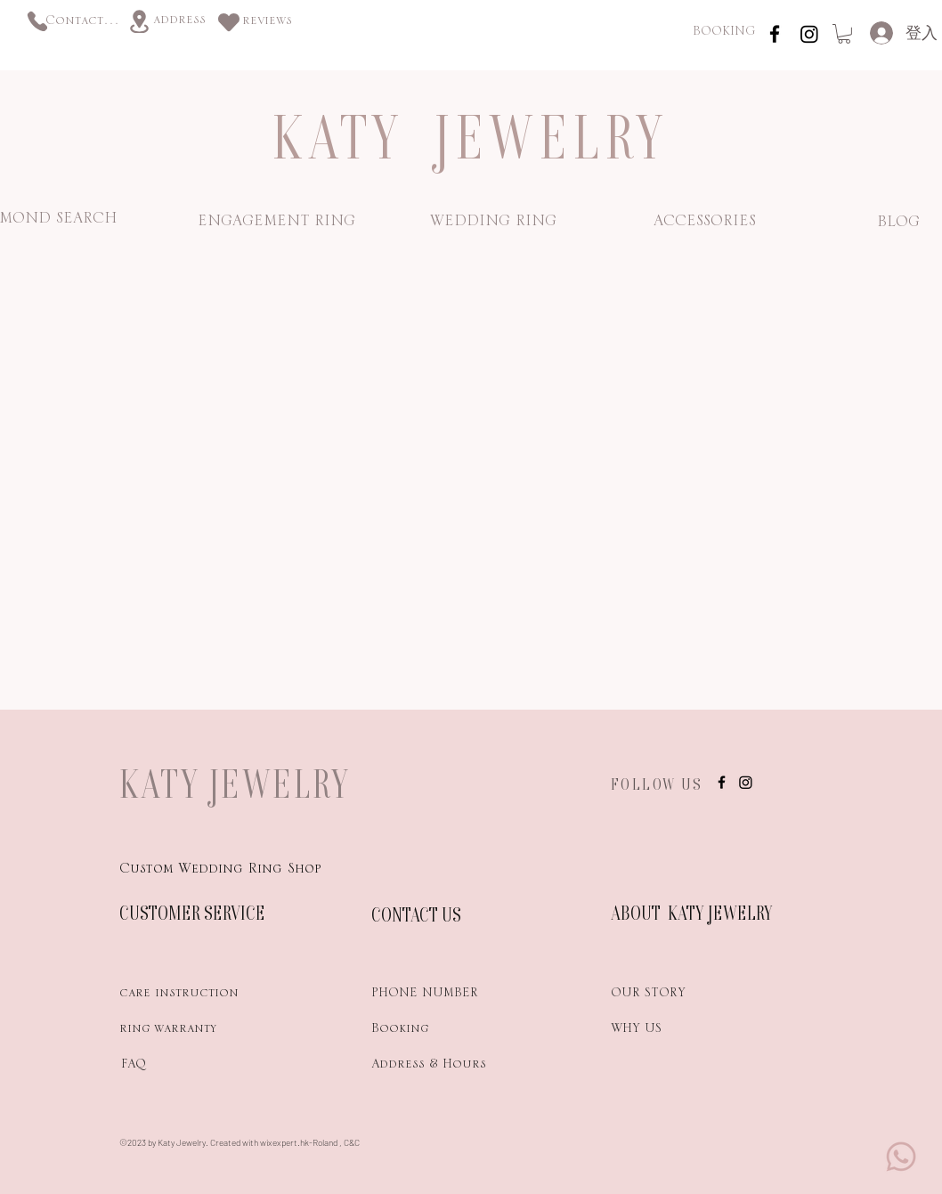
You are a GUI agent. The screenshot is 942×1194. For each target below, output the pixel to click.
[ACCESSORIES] (705, 224)
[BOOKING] (723, 34)
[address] (179, 22)
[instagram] (774, 33)
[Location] (138, 21)
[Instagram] (809, 33)
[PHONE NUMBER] (434, 996)
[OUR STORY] (674, 996)
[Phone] (37, 21)
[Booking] (434, 1032)
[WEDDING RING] (493, 224)
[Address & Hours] (459, 1067)
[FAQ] (182, 1067)
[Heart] (228, 22)
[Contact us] (83, 23)
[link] (844, 34)
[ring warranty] (182, 1032)
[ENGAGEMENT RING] (276, 224)
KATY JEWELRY (235, 783)
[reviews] (267, 23)
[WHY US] (674, 1032)
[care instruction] (182, 996)
